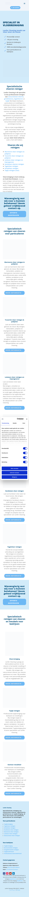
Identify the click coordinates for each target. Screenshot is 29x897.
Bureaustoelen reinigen (11, 848)
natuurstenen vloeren (16, 97)
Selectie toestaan (14, 472)
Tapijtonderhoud (9, 851)
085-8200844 (16, 7)
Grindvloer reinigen (11, 168)
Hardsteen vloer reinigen (11, 830)
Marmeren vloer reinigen (11, 831)
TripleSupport (12, 890)
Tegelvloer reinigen (11, 166)
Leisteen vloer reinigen (10, 833)
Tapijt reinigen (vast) (12, 170)
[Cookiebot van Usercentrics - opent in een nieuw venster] (17, 419)
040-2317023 (10, 867)
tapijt (7, 101)
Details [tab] (15, 423)
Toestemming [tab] (5, 423)
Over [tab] (24, 423)
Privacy (18, 890)
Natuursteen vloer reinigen (12, 835)
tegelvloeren (18, 99)
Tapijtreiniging (8, 824)
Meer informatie (13, 293)
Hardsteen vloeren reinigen (14, 164)
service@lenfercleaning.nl (12, 869)
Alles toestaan (14, 468)
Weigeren (14, 477)
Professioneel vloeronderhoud (13, 853)
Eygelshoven (13, 879)
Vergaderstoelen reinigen (11, 849)
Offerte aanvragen (13, 214)
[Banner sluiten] (26, 419)
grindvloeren (8, 99)
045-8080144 (16, 867)
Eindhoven (20, 880)
